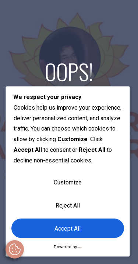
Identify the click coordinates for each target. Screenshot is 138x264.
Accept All (67, 228)
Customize (68, 182)
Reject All (68, 205)
